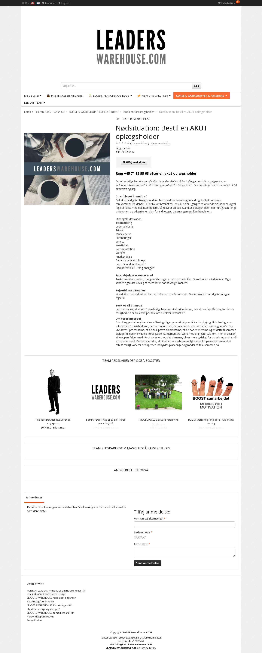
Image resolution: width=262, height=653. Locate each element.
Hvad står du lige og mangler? (43, 609)
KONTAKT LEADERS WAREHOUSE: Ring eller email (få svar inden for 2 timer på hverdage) (56, 592)
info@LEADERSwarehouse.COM (133, 644)
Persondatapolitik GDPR (40, 616)
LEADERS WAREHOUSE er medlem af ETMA (50, 612)
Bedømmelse (142, 532)
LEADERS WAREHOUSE (136, 119)
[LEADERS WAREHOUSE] (131, 46)
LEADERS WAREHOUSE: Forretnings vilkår (49, 605)
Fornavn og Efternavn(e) (148, 518)
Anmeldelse (141, 544)
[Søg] (196, 86)
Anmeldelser (34, 497)
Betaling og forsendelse (40, 601)
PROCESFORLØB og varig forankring (158, 419)
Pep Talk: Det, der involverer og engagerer (53, 421)
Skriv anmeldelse (160, 143)
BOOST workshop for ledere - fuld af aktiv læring (211, 421)
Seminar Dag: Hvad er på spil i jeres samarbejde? (106, 421)
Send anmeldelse (147, 563)
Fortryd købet (34, 620)
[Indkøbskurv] (229, 3)
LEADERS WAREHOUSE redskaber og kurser (51, 597)
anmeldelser (140, 143)
